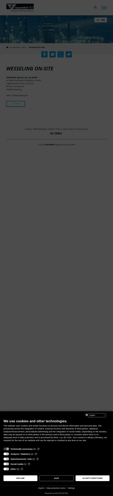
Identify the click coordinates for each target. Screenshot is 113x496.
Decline (20, 478)
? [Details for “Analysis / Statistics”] (35, 454)
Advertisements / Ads (21, 459)
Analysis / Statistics (20, 454)
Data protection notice (56, 488)
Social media (16, 464)
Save (56, 478)
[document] (56, 432)
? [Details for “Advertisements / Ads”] (37, 459)
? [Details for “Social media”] (29, 464)
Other (13, 469)
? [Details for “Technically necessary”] (38, 449)
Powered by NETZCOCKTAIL (56, 493)
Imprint (41, 488)
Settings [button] (71, 488)
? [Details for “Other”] (21, 469)
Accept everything (92, 478)
